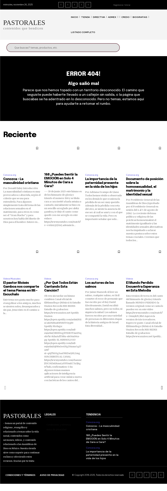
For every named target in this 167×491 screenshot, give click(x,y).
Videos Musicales (13, 285)
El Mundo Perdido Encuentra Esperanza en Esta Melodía (142, 293)
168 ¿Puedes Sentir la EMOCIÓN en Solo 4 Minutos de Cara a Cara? (104, 445)
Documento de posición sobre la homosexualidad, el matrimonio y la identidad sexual (144, 193)
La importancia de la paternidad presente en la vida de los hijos (101, 189)
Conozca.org (10, 181)
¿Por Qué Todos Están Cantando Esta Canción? (61, 293)
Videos (48, 285)
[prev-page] (5, 394)
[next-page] (162, 394)
